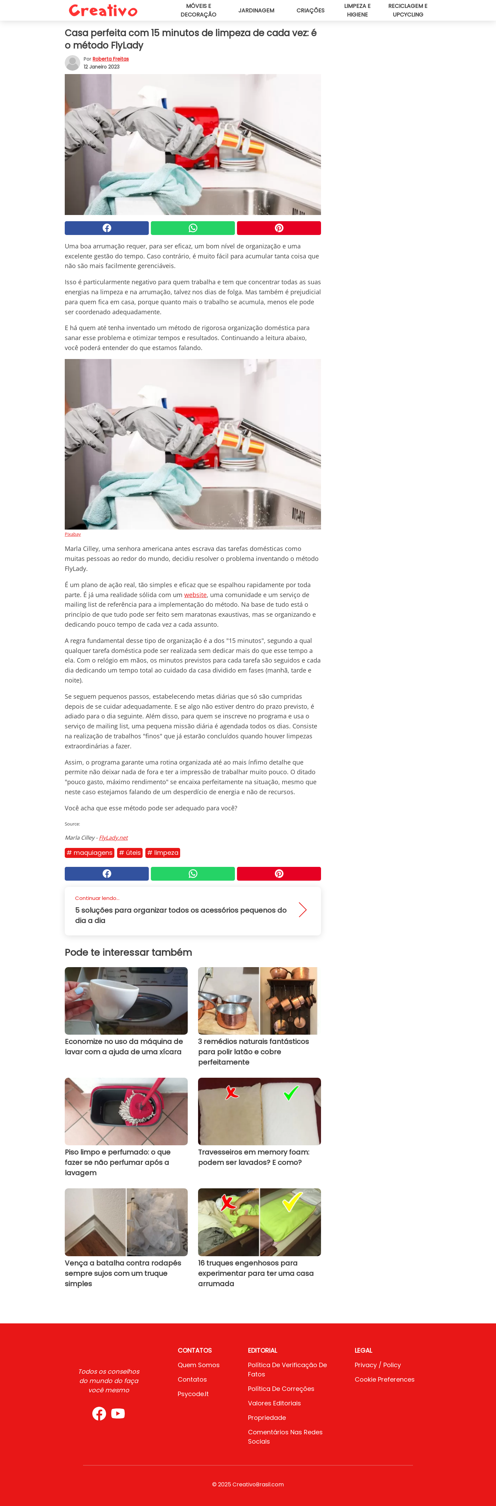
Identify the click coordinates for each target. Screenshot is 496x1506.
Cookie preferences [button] (385, 1379)
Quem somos (199, 1365)
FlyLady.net (113, 837)
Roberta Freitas (111, 58)
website (195, 595)
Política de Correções (281, 1388)
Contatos (192, 1379)
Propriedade (267, 1417)
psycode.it (193, 1394)
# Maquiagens (89, 852)
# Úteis (130, 852)
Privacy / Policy (378, 1365)
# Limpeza (162, 852)
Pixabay (73, 534)
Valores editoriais (274, 1403)
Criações (310, 10)
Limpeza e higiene (357, 10)
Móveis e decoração (198, 10)
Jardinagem (256, 10)
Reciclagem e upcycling (407, 10)
